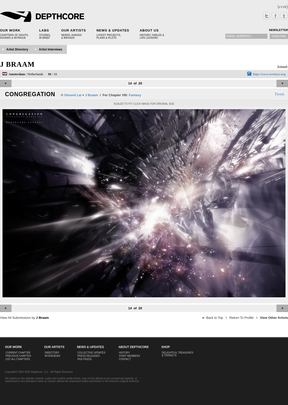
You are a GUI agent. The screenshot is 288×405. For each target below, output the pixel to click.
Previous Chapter (18, 356)
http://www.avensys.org (269, 74)
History (124, 352)
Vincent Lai (72, 95)
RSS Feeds (84, 359)
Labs (44, 30)
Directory (52, 352)
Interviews (52, 356)
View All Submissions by (24, 318)
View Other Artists (274, 318)
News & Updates (112, 30)
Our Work (10, 30)
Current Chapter (18, 352)
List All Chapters (18, 359)
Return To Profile (241, 318)
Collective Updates (91, 352)
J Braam (17, 64)
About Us (149, 30)
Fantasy (135, 95)
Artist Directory (17, 49)
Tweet (279, 94)
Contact (125, 359)
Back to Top (212, 318)
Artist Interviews (50, 49)
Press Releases (88, 356)
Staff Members (129, 356)
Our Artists (73, 30)
